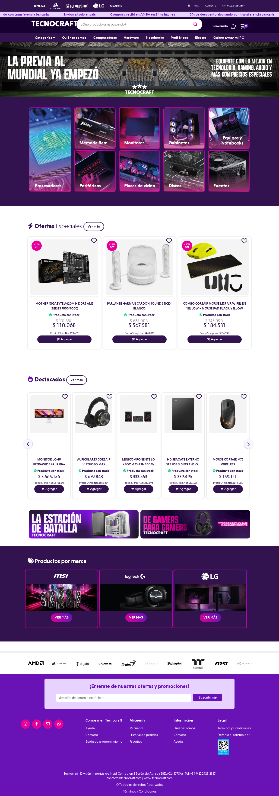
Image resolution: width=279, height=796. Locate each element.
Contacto (210, 5)
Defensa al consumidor (234, 735)
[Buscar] (195, 24)
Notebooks (155, 37)
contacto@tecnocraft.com (124, 778)
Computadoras (105, 37)
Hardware (131, 37)
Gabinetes (179, 137)
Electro (200, 37)
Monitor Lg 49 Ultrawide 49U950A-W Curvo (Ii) (49, 464)
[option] (139, 68)
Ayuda (90, 728)
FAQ (196, 5)
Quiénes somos (74, 37)
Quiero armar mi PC (228, 37)
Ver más (94, 226)
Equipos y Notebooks (232, 140)
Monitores (134, 137)
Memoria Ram (93, 137)
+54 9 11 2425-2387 (233, 5)
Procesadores (48, 180)
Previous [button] (9, 68)
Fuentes (221, 180)
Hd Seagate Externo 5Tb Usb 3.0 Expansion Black (183, 464)
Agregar (66, 339)
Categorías (45, 37)
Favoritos (136, 741)
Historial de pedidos (144, 735)
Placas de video (139, 180)
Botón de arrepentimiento (104, 741)
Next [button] (270, 68)
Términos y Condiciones (234, 728)
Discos (175, 180)
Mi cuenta (136, 728)
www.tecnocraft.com (158, 778)
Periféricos (179, 37)
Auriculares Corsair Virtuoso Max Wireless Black (93, 464)
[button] (232, 26)
